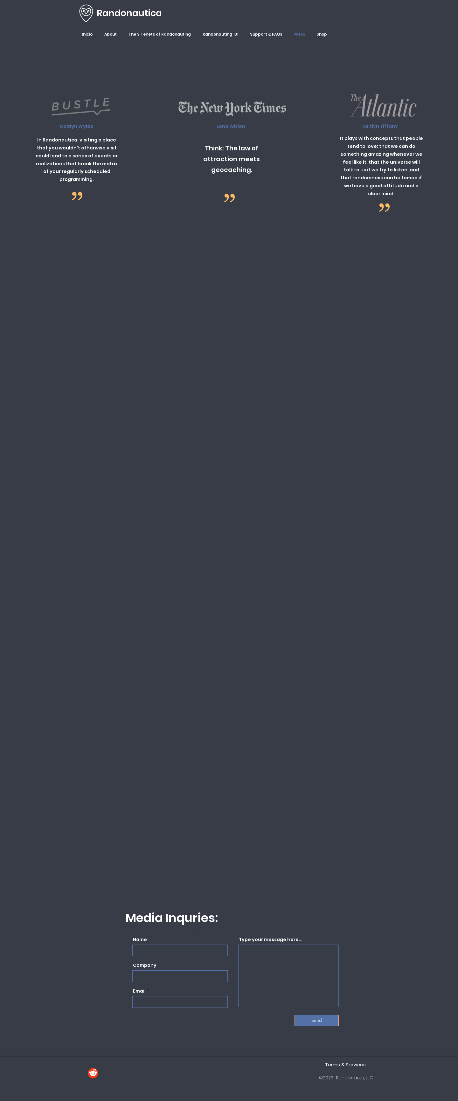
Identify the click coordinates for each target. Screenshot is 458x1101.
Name (140, 939)
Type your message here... (270, 939)
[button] (112, 34)
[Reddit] (93, 1073)
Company (144, 965)
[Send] (317, 1020)
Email (139, 991)
